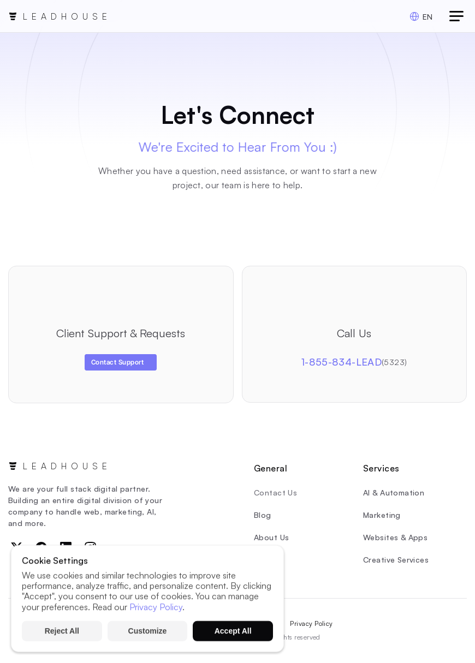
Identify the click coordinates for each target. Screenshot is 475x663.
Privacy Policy (311, 623)
